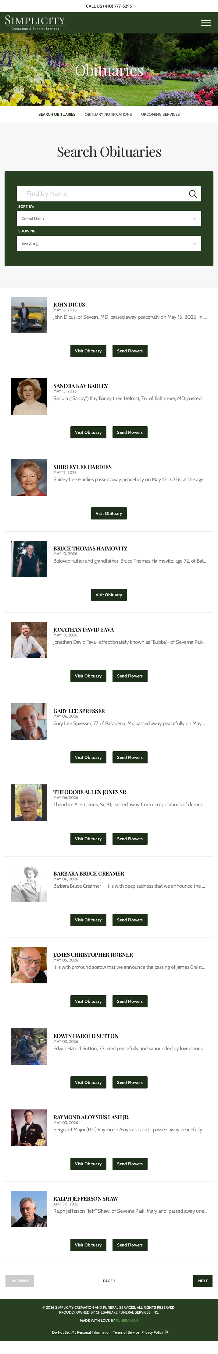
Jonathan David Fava (83, 634)
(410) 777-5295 (117, 6)
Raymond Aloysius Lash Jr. (91, 1128)
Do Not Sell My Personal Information (81, 1345)
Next (203, 1293)
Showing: (27, 231)
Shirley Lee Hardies (82, 469)
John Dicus (69, 304)
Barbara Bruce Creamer (88, 881)
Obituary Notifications (108, 114)
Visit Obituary (90, 349)
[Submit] (193, 193)
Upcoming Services (160, 114)
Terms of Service (126, 1345)
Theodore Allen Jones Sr (89, 798)
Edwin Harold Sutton (85, 1045)
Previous (19, 1293)
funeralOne (127, 1333)
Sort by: (26, 206)
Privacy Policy (152, 1345)
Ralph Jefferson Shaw (85, 1210)
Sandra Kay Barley (80, 387)
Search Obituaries (57, 114)
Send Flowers (132, 349)
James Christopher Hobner (93, 963)
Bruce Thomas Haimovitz (90, 551)
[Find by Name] (101, 193)
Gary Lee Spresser (79, 716)
